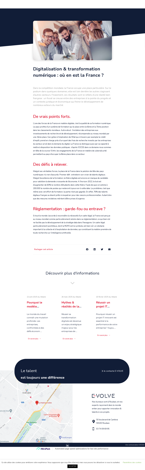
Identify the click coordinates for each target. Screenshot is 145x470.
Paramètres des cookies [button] (132, 462)
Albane (43, 298)
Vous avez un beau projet (66, 4)
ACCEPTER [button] (72, 466)
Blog (121, 4)
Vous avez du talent (90, 4)
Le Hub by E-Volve (110, 4)
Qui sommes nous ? (44, 4)
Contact (129, 4)
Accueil (30, 4)
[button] (87, 249)
